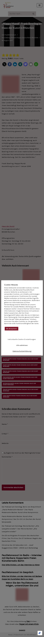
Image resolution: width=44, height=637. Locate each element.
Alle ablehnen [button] (22, 345)
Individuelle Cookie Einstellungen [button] (22, 339)
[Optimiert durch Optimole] (40, 633)
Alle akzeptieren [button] (11, 329)
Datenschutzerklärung (22, 351)
